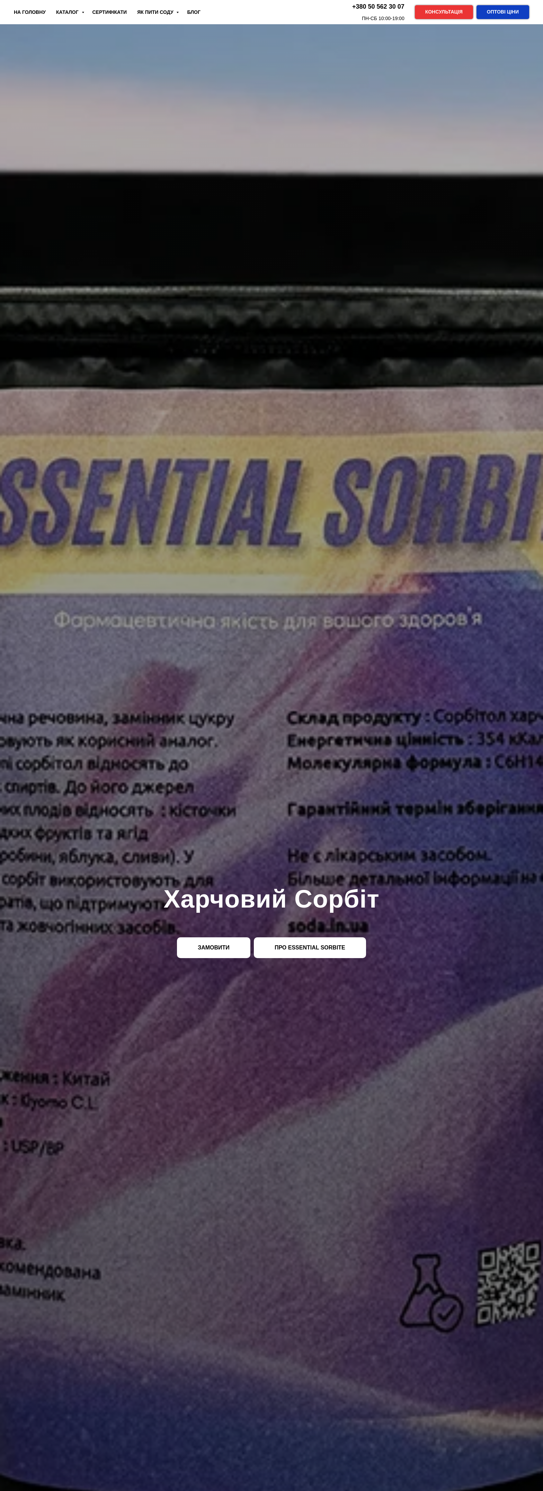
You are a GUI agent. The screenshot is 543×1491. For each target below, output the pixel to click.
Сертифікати (109, 12)
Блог (193, 12)
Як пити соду (156, 12)
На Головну (30, 12)
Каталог (68, 12)
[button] (444, 12)
